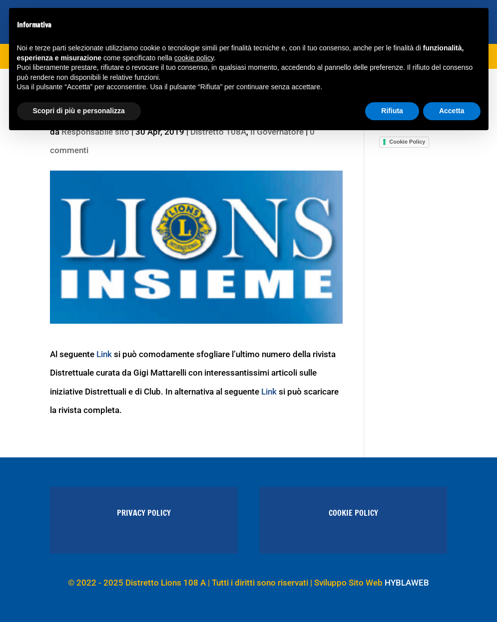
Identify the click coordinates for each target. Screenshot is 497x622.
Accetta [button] (452, 111)
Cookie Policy (407, 142)
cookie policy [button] (194, 58)
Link (104, 354)
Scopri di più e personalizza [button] (79, 111)
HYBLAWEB (407, 583)
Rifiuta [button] (392, 111)
